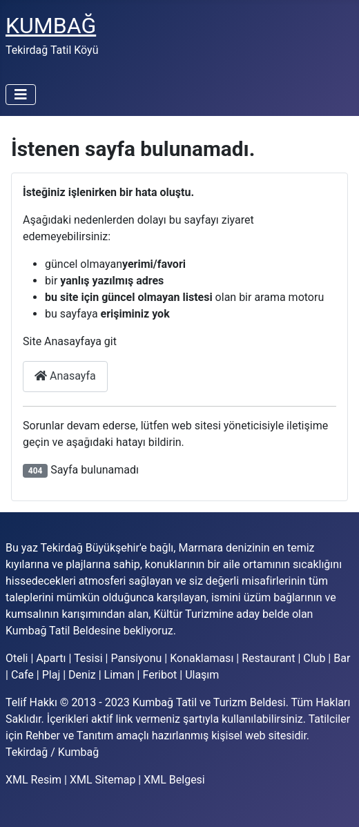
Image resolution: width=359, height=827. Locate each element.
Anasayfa (65, 375)
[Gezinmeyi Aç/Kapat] (21, 94)
